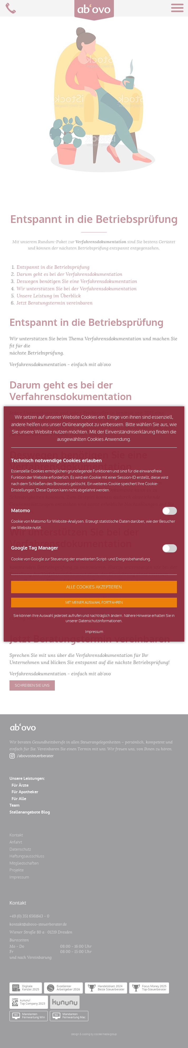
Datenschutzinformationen (100, 620)
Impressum (94, 631)
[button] (94, 602)
